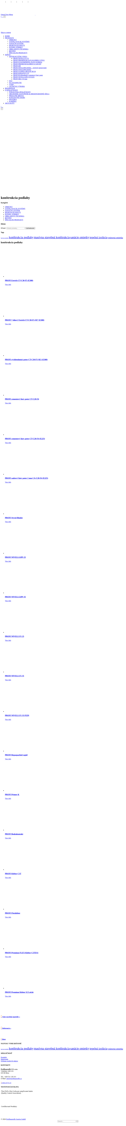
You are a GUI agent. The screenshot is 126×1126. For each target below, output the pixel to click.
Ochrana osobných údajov (9, 1061)
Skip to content (6, 32)
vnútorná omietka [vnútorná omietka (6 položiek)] (115, 1049)
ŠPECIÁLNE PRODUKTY (14, 220)
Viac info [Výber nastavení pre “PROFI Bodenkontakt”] (8, 838)
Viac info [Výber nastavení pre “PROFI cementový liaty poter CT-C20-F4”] (8, 403)
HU (19, 2)
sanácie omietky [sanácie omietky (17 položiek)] (79, 1048)
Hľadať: (3, 228)
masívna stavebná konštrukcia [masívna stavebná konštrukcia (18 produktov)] (52, 237)
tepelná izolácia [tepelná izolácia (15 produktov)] (98, 237)
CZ (8, 2)
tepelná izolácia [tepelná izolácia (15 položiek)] (98, 1048)
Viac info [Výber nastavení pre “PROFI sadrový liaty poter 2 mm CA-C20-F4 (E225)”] (8, 482)
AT (3, 2)
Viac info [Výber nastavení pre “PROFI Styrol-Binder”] (8, 522)
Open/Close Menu (7, 14)
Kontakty (32, 2)
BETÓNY (8, 218)
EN (25, 2)
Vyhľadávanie (30, 228)
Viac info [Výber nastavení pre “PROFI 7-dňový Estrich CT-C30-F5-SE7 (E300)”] (8, 324)
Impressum (4, 1059)
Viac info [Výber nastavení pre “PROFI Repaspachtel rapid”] (8, 759)
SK (14, 2)
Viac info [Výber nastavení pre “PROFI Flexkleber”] (8, 917)
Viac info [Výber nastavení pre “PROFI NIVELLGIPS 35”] (8, 601)
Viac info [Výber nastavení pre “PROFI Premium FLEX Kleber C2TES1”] (8, 957)
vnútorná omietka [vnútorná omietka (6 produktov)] (115, 237)
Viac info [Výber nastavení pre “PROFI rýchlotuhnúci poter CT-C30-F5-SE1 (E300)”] (8, 363)
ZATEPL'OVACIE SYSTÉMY (15, 209)
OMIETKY (9, 207)
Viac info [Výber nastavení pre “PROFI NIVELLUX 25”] (8, 640)
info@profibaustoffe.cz (14, 1078)
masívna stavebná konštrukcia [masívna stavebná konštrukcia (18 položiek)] (52, 1048)
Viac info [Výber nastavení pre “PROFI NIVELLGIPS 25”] (8, 561)
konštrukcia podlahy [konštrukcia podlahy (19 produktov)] (21, 237)
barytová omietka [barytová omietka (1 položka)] (4, 1049)
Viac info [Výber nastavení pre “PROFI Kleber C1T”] (8, 877)
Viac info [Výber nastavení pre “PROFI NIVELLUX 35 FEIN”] (8, 719)
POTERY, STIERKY (12, 214)
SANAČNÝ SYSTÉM (12, 210)
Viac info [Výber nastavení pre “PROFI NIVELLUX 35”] (8, 680)
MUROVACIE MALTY (13, 212)
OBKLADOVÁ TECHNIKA (14, 216)
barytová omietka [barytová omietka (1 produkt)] (4, 238)
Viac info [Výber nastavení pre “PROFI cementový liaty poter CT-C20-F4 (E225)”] (8, 443)
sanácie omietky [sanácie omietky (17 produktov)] (79, 237)
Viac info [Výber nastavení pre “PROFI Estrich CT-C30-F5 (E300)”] (8, 284)
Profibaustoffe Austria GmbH (16, 1119)
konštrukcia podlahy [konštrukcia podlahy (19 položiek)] (21, 1048)
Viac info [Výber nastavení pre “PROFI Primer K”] (8, 798)
